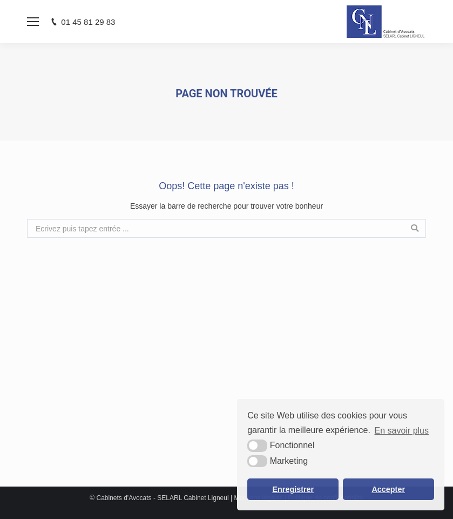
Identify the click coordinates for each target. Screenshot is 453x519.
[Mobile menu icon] (33, 22)
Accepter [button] (388, 489)
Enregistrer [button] (293, 489)
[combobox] (226, 228)
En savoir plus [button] (402, 430)
